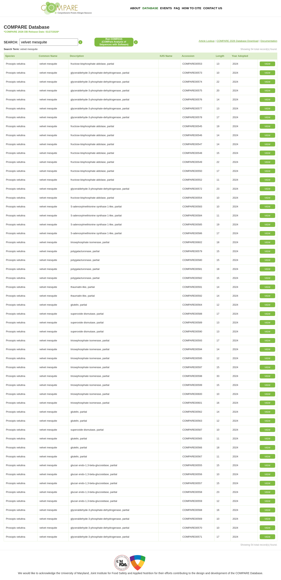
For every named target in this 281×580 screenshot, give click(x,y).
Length (220, 55)
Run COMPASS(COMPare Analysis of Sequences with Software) (113, 42)
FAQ (177, 8)
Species (10, 55)
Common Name (48, 55)
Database (150, 8)
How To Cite (191, 8)
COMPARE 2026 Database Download (238, 40)
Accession (188, 55)
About (135, 8)
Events (166, 8)
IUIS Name (166, 55)
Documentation (269, 40)
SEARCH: (11, 42)
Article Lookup (206, 40)
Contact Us (212, 8)
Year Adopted (240, 55)
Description (77, 55)
